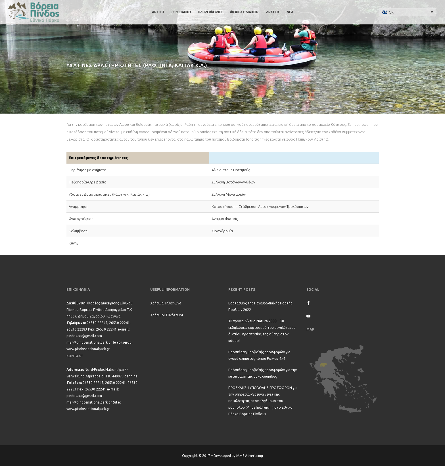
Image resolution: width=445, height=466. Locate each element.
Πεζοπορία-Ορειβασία (87, 182)
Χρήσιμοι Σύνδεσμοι (166, 315)
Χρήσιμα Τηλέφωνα (165, 303)
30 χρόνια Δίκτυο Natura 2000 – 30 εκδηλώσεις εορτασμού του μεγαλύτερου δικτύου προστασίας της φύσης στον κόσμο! (262, 330)
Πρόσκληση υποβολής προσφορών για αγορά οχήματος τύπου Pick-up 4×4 (259, 355)
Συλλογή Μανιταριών (229, 194)
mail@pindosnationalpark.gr (89, 342)
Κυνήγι (74, 243)
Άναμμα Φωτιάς (225, 219)
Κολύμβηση (78, 231)
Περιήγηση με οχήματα (87, 170)
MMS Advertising (249, 455)
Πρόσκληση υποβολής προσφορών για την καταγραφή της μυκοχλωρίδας (262, 373)
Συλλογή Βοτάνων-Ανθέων (233, 182)
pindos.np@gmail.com (84, 336)
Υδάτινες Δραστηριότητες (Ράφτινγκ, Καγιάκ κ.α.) (109, 194)
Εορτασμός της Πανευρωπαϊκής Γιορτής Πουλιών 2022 (260, 306)
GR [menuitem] (391, 12)
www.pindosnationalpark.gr (88, 349)
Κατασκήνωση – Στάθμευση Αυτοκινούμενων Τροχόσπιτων (260, 206)
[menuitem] (407, 12)
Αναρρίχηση (78, 206)
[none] (407, 12)
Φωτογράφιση (81, 219)
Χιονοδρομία (222, 231)
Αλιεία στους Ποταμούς (231, 170)
